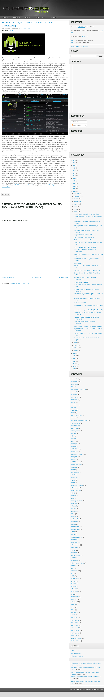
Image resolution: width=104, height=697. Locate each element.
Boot (73, 412)
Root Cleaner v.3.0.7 (80, 303)
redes (74, 550)
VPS (73, 609)
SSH (73, 573)
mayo (75, 212)
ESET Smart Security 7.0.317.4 (83, 240)
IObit (73, 469)
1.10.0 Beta (81, 27)
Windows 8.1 (76, 630)
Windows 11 (75, 622)
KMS (73, 475)
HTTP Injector (76, 462)
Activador (75, 379)
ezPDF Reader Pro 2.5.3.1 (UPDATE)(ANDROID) (88, 326)
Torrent (74, 584)
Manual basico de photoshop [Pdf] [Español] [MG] (88, 310)
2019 (74, 178)
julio (75, 206)
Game (74, 446)
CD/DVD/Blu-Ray (77, 415)
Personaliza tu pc (77, 537)
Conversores (76, 425)
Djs (73, 436)
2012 (74, 356)
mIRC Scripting (76, 490)
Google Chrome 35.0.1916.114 (83, 235)
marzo (76, 345)
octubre (76, 199)
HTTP (74, 459)
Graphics (74, 457)
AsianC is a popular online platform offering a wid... (87, 676)
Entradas (75, 122)
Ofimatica (75, 521)
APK (73, 402)
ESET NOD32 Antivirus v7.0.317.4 (84, 237)
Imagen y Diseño (77, 464)
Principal (5, 17)
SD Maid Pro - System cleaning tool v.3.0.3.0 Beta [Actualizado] (27, 24)
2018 (74, 181)
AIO (73, 387)
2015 (74, 189)
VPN (73, 607)
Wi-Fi (73, 615)
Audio (74, 407)
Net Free (74, 503)
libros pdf (75, 477)
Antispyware (75, 397)
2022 (74, 170)
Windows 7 (16, 17)
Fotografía (75, 444)
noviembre (77, 196)
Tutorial (74, 589)
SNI (73, 568)
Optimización (76, 529)
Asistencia (75, 405)
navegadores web (77, 501)
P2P (73, 532)
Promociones (76, 545)
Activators (75, 384)
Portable (74, 539)
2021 (74, 173)
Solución (73, 40)
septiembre (77, 201)
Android (27, 17)
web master (75, 612)
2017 (74, 183)
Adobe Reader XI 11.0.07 (81, 282)
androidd (74, 394)
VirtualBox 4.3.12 (79, 263)
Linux (73, 480)
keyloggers (75, 472)
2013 (74, 353)
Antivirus (74, 400)
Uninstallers (75, 597)
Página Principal (36, 277)
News (74, 508)
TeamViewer (75, 578)
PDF (73, 534)
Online (74, 524)
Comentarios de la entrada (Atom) (19, 283)
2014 (74, 191)
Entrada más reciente (8, 277)
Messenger (75, 488)
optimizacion (76, 527)
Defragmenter (76, 431)
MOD (73, 493)
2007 (74, 369)
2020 (74, 176)
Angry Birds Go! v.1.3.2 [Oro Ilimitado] (85, 247)
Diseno (74, 433)
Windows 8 (75, 628)
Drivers (74, 438)
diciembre (77, 193)
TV (73, 594)
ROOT (74, 558)
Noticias (74, 511)
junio (75, 209)
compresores (76, 423)
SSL (73, 576)
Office (74, 516)
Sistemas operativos (78, 563)
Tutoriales (75, 591)
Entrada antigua (63, 277)
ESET (74, 441)
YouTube (74, 635)
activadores (75, 381)
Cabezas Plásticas (77, 656)
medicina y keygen (77, 485)
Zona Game (75, 641)
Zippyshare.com (76, 638)
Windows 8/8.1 (40, 17)
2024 (74, 165)
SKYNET (74, 565)
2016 (74, 186)
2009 (74, 364)
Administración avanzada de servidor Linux (86, 214)
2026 (74, 160)
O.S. (73, 514)
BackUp (74, 410)
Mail (73, 482)
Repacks (74, 552)
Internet (74, 467)
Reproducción (76, 555)
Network (74, 506)
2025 (74, 163)
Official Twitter (76, 651)
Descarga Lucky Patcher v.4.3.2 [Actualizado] (87, 270)
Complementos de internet (80, 420)
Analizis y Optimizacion (79, 389)
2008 (74, 366)
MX (73, 498)
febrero (76, 348)
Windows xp (75, 633)
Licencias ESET (76, 653)
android (10, 31)
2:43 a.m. (29, 29)
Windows (75, 617)
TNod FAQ (85, 36)
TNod (73, 581)
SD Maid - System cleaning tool (23, 185)
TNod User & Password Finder (79, 46)
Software (74, 571)
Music (74, 495)
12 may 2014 (23, 29)
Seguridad (75, 560)
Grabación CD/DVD (78, 454)
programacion (76, 542)
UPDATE (74, 599)
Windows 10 (54, 17)
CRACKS (75, 428)
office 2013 (75, 519)
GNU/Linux (75, 449)
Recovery (75, 547)
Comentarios (76, 125)
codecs (74, 418)
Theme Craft (90, 689)
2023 (74, 168)
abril (75, 342)
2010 (74, 361)
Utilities (74, 602)
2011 (74, 358)
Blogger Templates (98, 689)
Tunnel (74, 586)
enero (76, 350)
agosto (76, 204)
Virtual (74, 604)
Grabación (75, 451)
